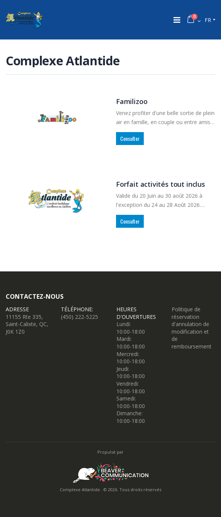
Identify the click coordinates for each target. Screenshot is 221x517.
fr (208, 20)
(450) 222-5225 (79, 316)
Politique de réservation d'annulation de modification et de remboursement (191, 328)
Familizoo (131, 101)
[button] (193, 19)
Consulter (130, 138)
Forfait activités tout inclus (160, 184)
